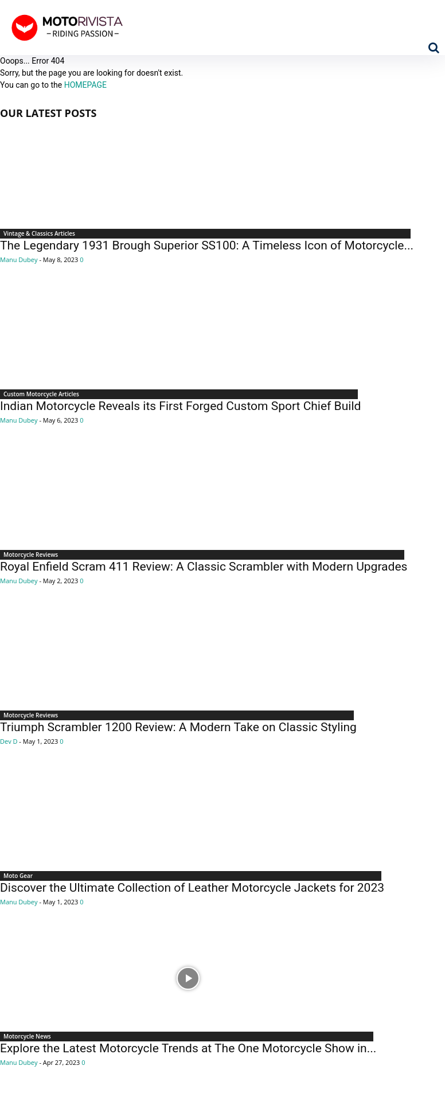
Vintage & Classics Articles (39, 233)
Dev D (9, 741)
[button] (433, 47)
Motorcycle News (27, 1036)
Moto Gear (18, 876)
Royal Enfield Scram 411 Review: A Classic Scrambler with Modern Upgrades (203, 566)
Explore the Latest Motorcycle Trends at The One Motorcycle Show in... (188, 1048)
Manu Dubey (19, 259)
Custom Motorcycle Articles (41, 394)
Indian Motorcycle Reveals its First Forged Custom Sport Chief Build (180, 406)
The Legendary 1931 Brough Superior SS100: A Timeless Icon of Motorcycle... (206, 245)
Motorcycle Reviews (30, 555)
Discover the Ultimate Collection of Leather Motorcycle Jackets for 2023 (192, 888)
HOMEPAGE (85, 84)
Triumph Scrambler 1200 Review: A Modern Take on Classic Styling (178, 727)
